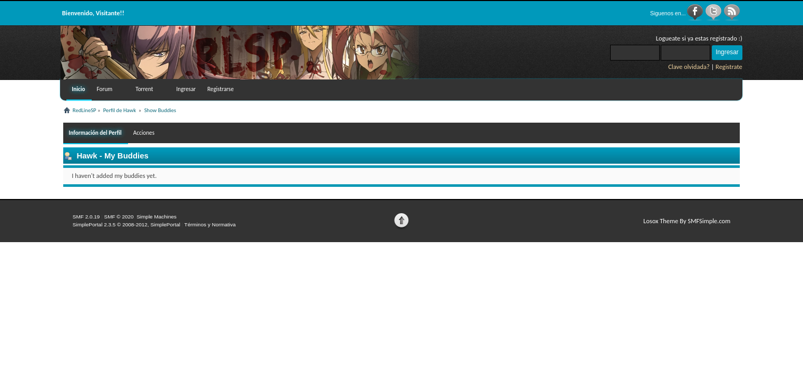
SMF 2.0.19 (86, 217)
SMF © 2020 (119, 217)
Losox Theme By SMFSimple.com (686, 221)
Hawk (86, 155)
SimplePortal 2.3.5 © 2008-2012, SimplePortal (126, 224)
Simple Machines (156, 217)
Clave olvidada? (689, 67)
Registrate (729, 67)
